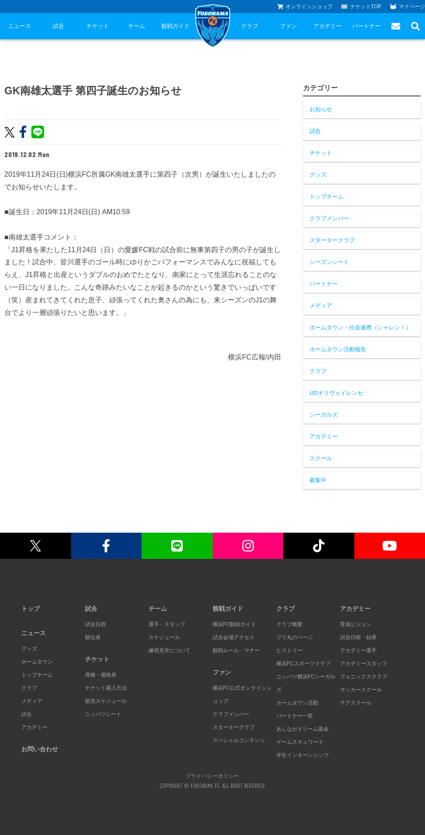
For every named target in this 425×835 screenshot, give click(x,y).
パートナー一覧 (294, 716)
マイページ (407, 6)
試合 (58, 26)
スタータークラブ (332, 240)
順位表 (93, 637)
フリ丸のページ (294, 637)
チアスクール (355, 703)
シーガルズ (323, 414)
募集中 (317, 480)
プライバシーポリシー (213, 776)
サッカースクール (361, 690)
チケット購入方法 (106, 688)
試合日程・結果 (358, 637)
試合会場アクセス (234, 637)
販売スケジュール (106, 701)
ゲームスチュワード (299, 742)
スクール (320, 458)
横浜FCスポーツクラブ (303, 663)
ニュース (19, 26)
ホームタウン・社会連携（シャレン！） (360, 327)
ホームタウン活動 (297, 703)
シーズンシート (329, 262)
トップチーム (326, 196)
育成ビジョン (355, 624)
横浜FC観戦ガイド (234, 624)
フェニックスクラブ (363, 677)
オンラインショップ (305, 6)
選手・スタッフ (167, 624)
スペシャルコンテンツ (239, 740)
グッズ (317, 174)
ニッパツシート (103, 714)
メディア (320, 305)
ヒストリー (289, 650)
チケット (97, 26)
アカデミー (327, 26)
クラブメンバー (329, 218)
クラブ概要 (289, 624)
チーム (136, 26)
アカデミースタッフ (363, 663)
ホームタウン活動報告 (337, 349)
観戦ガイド (175, 26)
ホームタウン (37, 662)
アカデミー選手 (358, 650)
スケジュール (164, 637)
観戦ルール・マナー (236, 650)
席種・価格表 (100, 675)
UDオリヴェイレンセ (336, 393)
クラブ (249, 26)
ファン (288, 26)
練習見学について (169, 650)
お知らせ (320, 109)
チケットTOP (361, 6)
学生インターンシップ (302, 755)
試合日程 (95, 624)
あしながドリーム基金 (302, 729)
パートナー (366, 26)
